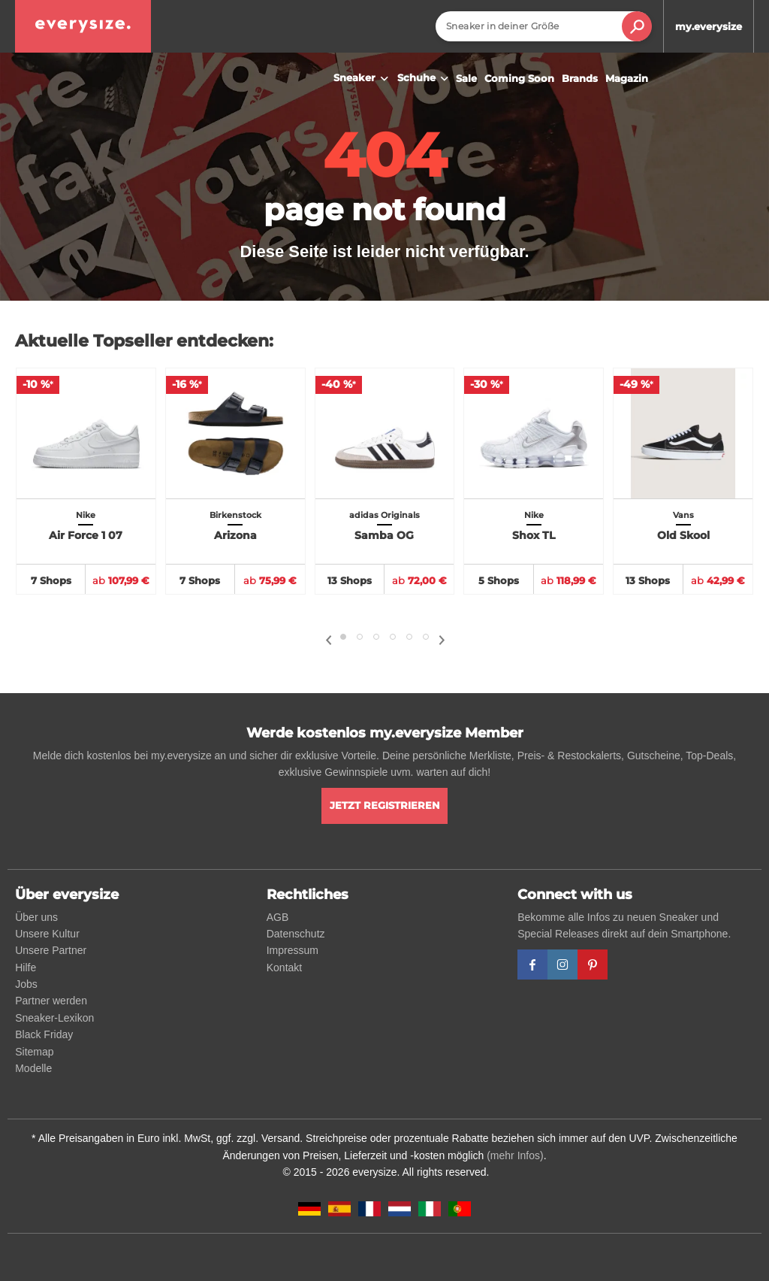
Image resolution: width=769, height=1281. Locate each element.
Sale (466, 78)
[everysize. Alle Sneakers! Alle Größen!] (83, 26)
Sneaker (362, 78)
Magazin (626, 78)
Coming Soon (519, 78)
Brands (580, 78)
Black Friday (44, 1034)
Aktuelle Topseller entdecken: (144, 341)
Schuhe (424, 78)
